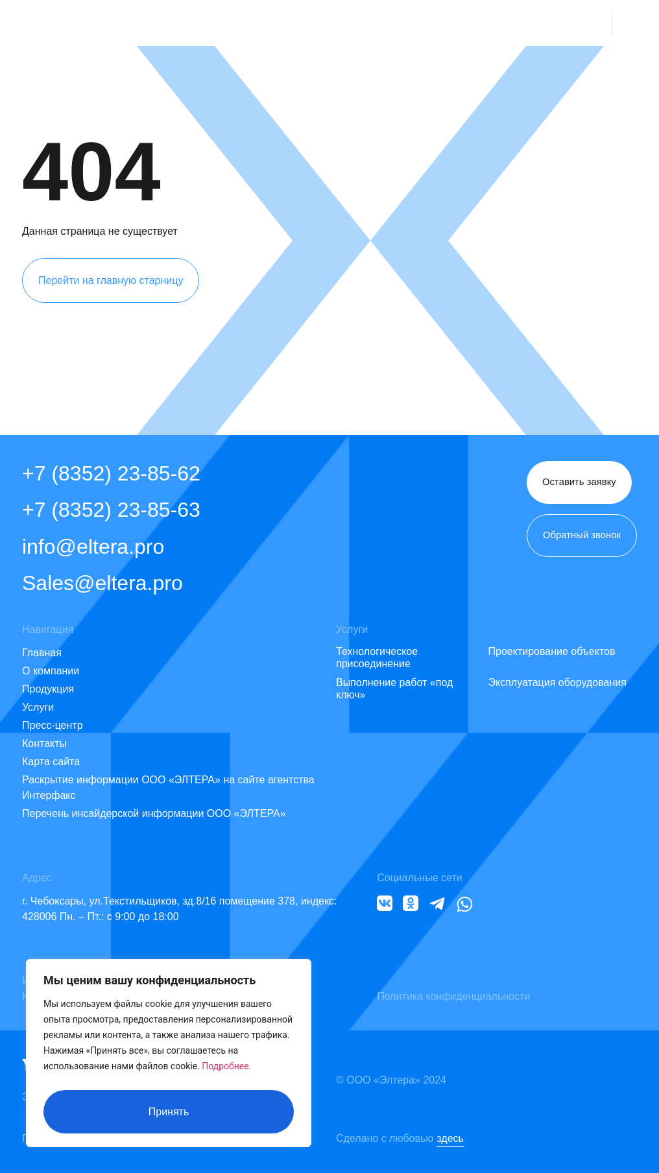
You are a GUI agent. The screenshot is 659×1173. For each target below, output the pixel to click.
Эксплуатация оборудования (557, 682)
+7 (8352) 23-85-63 (111, 509)
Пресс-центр (52, 725)
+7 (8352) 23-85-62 (111, 473)
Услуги (38, 707)
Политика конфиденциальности (453, 996)
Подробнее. (226, 1072)
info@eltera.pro (93, 546)
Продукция (48, 688)
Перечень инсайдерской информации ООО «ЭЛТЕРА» (154, 813)
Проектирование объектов (552, 651)
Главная (42, 652)
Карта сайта (51, 761)
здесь (450, 1138)
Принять (169, 1111)
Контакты (44, 743)
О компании (50, 670)
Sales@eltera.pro (102, 583)
